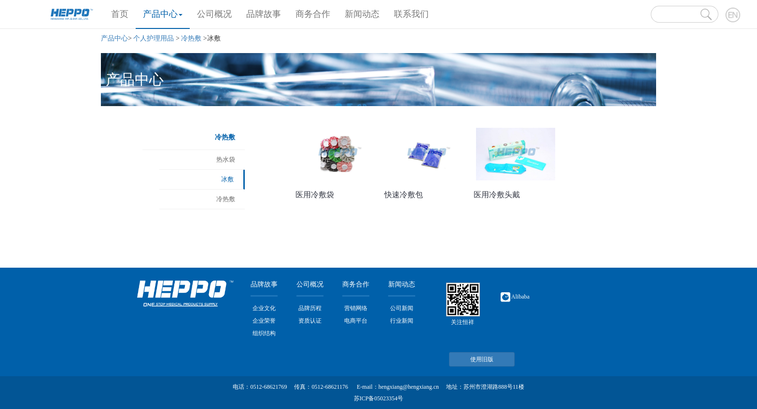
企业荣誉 (264, 320)
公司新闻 (401, 308)
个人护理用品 (153, 38)
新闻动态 (362, 14)
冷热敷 (191, 38)
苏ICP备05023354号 (379, 398)
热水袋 (225, 159)
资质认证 (310, 320)
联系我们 (411, 14)
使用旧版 (481, 359)
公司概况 (214, 14)
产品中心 (162, 14)
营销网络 (355, 308)
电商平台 (355, 320)
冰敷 (227, 179)
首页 (123, 13)
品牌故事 (263, 14)
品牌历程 (310, 308)
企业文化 (264, 308)
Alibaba (515, 296)
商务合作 (312, 14)
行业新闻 (401, 320)
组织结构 (264, 333)
